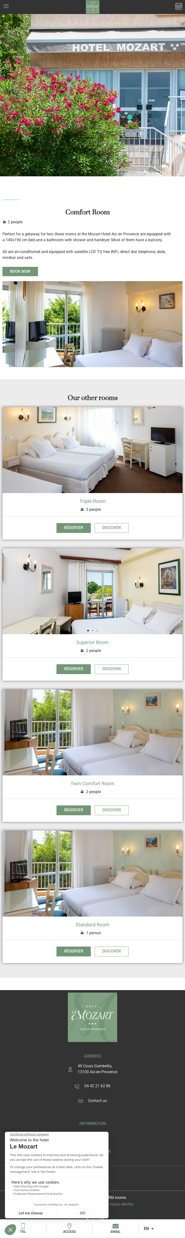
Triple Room (92, 501)
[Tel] (23, 1226)
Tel (23, 1232)
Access (69, 1232)
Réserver (73, 527)
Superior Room (92, 642)
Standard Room (92, 925)
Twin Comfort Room (92, 783)
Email (116, 1232)
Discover (111, 527)
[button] (90, 489)
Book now (20, 271)
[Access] (69, 1226)
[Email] (115, 1226)
